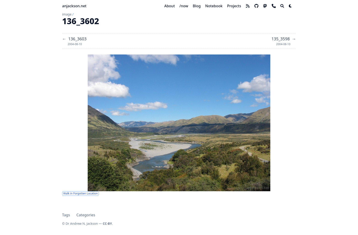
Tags (66, 214)
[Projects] (234, 6)
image (66, 14)
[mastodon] (265, 6)
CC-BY (107, 223)
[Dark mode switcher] (290, 6)
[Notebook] (214, 6)
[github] (256, 6)
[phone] (274, 6)
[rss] (248, 6)
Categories (85, 214)
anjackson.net (74, 5)
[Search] (282, 6)
